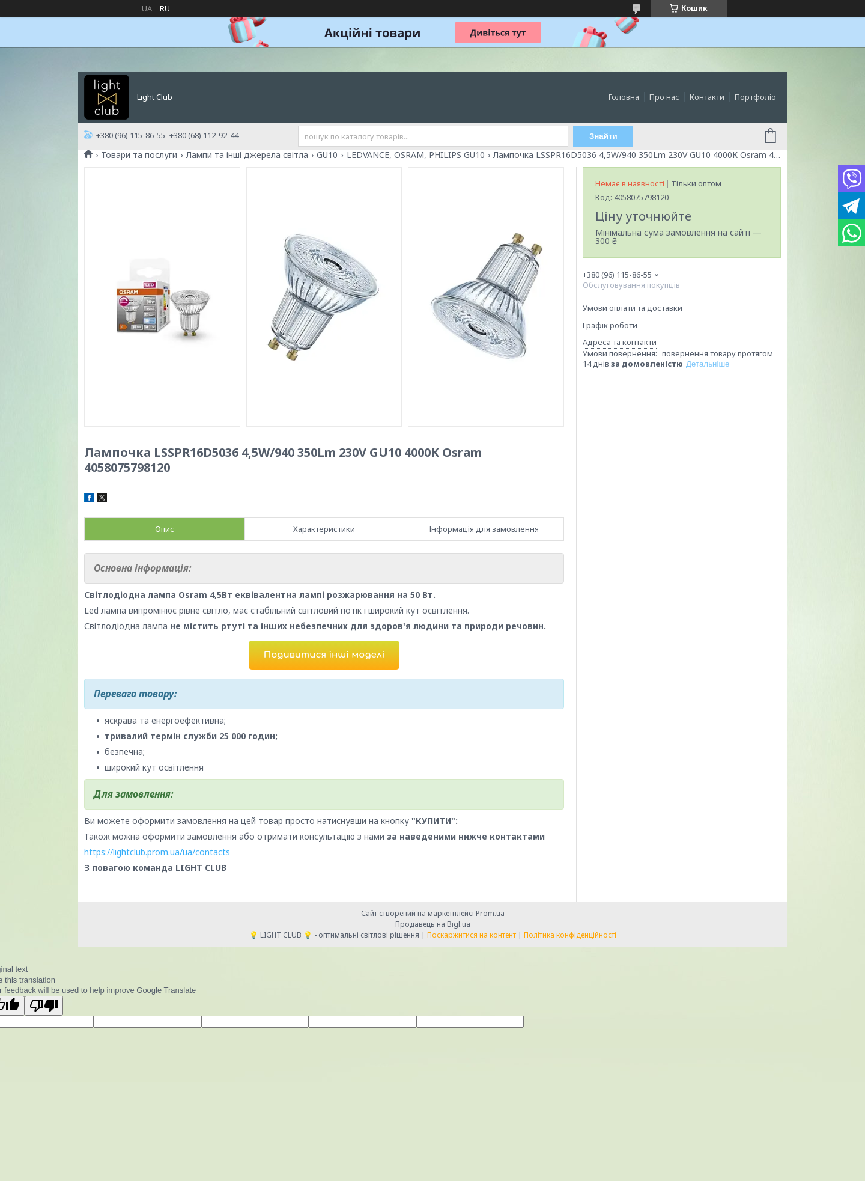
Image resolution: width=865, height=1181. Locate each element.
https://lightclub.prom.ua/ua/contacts (157, 852)
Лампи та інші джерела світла (247, 155)
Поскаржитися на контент (471, 935)
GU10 (327, 155)
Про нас (664, 96)
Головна (624, 96)
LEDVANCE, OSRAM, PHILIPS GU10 (416, 155)
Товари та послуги (139, 155)
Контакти (707, 96)
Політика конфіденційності (570, 935)
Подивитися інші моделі (324, 655)
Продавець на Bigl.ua (432, 924)
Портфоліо (755, 96)
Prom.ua (490, 913)
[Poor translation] (44, 1006)
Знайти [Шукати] (603, 136)
